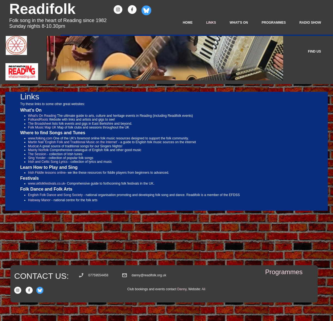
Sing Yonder (37, 158)
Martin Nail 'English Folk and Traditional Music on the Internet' (73, 142)
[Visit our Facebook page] (132, 9)
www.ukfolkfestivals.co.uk (46, 183)
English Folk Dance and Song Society (55, 195)
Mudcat (34, 146)
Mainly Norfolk (38, 150)
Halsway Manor (39, 200)
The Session (37, 154)
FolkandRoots (38, 119)
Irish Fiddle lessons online (47, 173)
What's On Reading (42, 116)
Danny (181, 289)
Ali (203, 289)
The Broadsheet (39, 124)
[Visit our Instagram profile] (118, 9)
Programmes (283, 272)
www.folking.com (40, 138)
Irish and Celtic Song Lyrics (48, 162)
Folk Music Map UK (42, 127)
